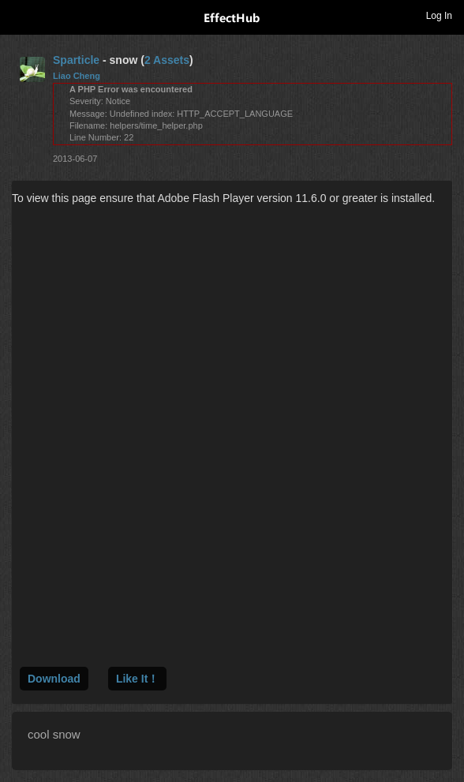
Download (54, 678)
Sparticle (76, 60)
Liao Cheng (76, 75)
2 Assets (166, 60)
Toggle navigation (19, 15)
